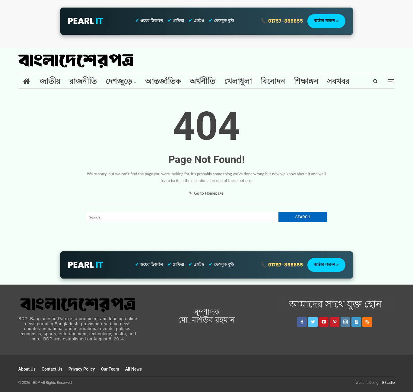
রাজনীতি (83, 81)
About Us (27, 369)
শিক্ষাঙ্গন (306, 81)
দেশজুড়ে (119, 81)
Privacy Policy (81, 369)
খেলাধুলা (238, 81)
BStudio (388, 383)
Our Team (110, 369)
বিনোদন (273, 81)
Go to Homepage (206, 193)
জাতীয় (50, 81)
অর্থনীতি (202, 81)
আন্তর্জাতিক (163, 81)
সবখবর (338, 81)
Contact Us (52, 369)
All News (133, 369)
